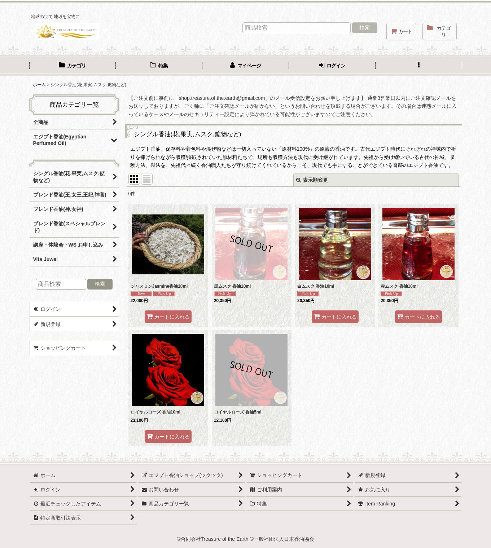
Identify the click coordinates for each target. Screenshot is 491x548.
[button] (419, 66)
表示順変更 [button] (312, 180)
